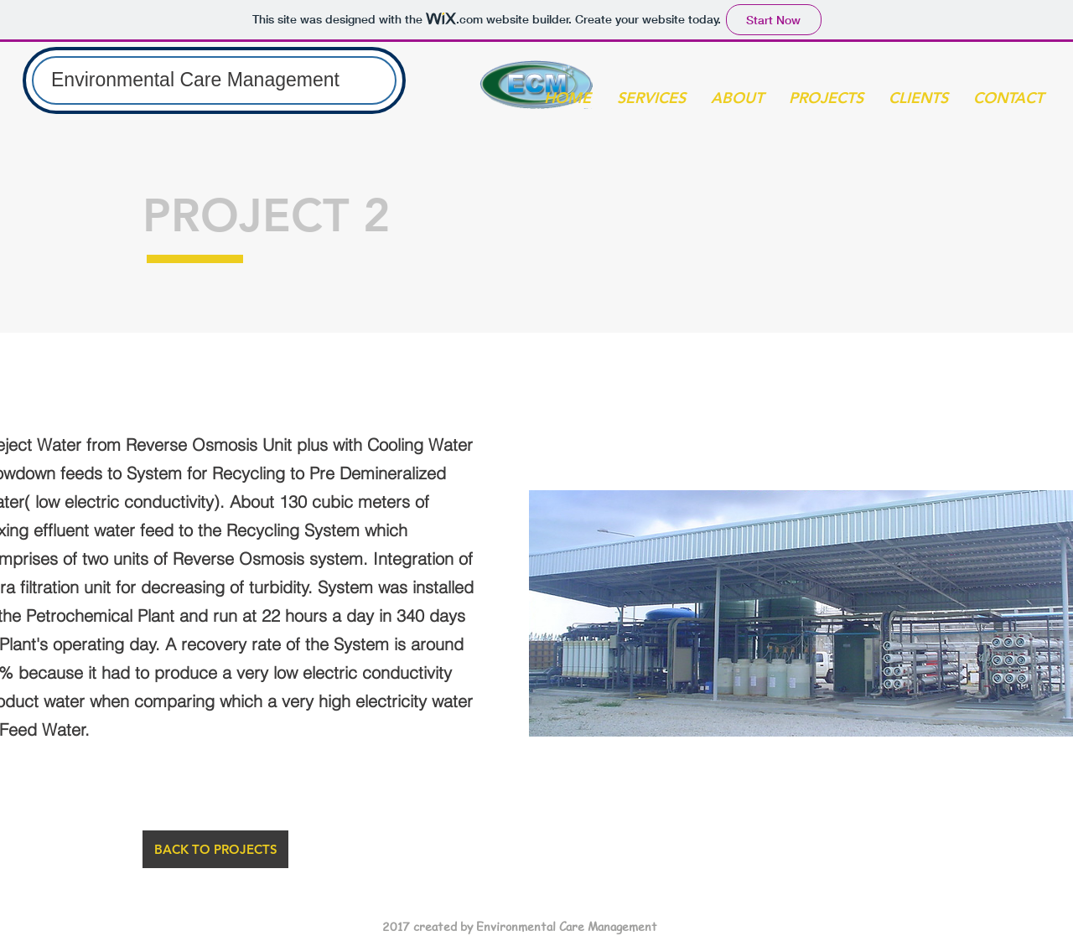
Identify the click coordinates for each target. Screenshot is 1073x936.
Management (283, 79)
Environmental (115, 79)
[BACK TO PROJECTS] (215, 849)
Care (202, 79)
